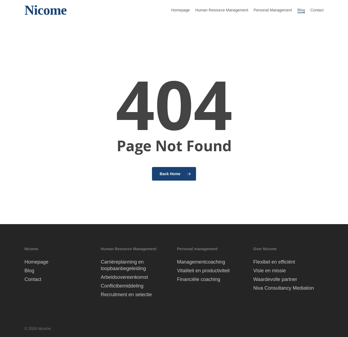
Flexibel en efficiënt (274, 262)
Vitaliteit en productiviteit (203, 270)
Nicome (45, 14)
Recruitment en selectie (126, 294)
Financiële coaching (198, 279)
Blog (29, 270)
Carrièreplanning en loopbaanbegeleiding (123, 265)
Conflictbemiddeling (122, 286)
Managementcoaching (201, 262)
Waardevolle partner (275, 279)
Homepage (36, 262)
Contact (32, 279)
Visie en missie (269, 270)
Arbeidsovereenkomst (124, 277)
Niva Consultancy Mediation (283, 288)
